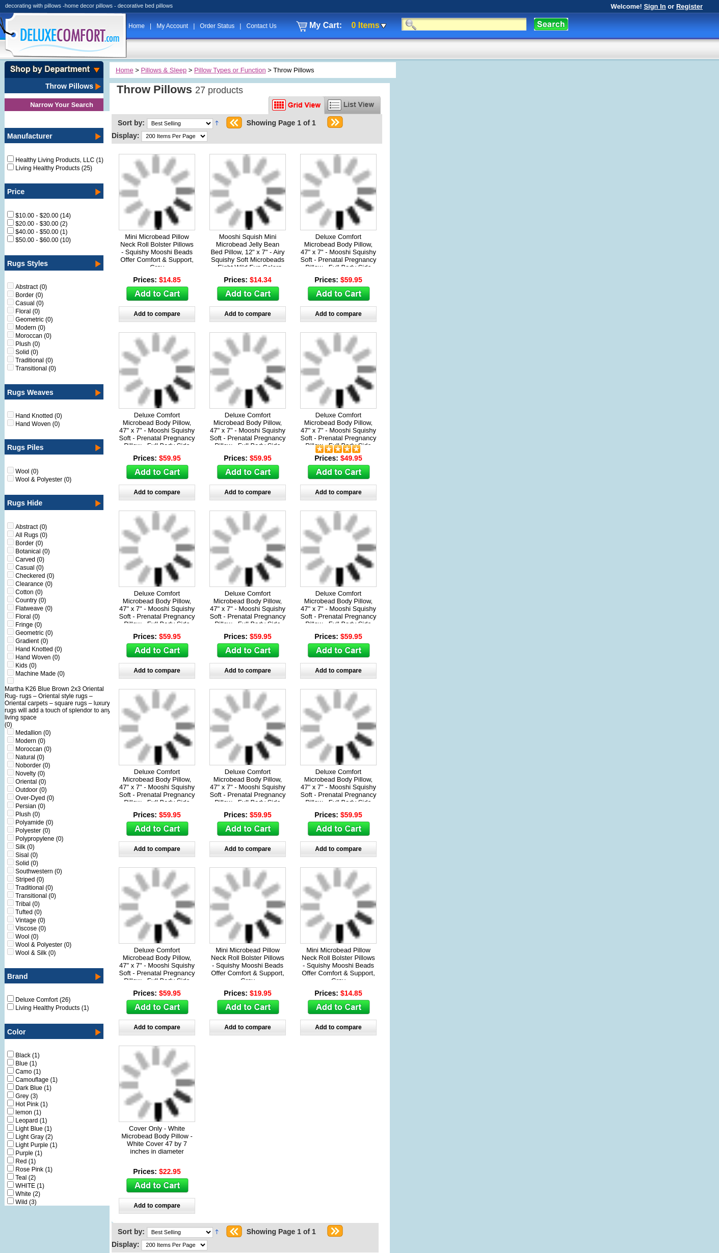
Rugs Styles (27, 263)
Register (689, 6)
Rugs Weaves (30, 392)
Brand (17, 976)
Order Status (218, 26)
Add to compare (157, 313)
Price (15, 192)
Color (16, 1032)
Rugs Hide (24, 503)
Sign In (654, 6)
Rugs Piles (25, 447)
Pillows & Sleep (164, 70)
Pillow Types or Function (230, 70)
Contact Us (261, 26)
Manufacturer (29, 136)
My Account (173, 26)
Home (137, 26)
